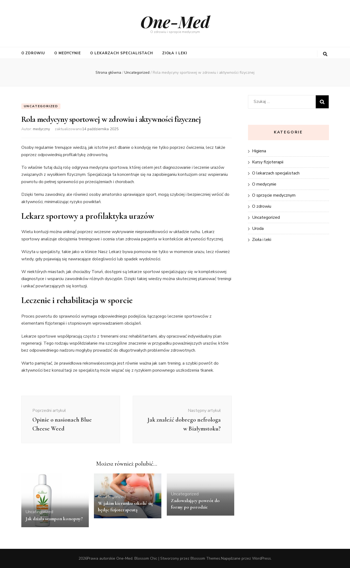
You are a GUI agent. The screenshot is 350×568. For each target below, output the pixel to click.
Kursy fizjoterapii (267, 162)
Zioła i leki (174, 53)
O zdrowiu (33, 53)
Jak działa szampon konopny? (54, 519)
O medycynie (67, 53)
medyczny (41, 129)
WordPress (261, 558)
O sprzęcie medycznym (273, 195)
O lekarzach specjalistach (121, 53)
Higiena (259, 151)
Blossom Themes (205, 558)
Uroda (258, 228)
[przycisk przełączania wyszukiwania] (325, 54)
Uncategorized (41, 106)
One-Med (175, 21)
